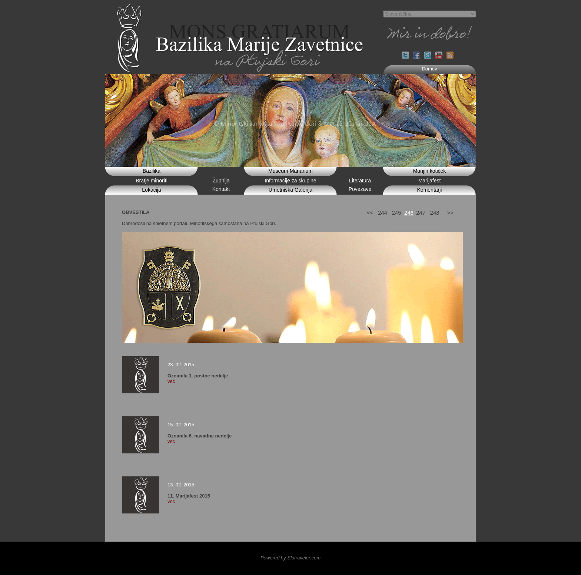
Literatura (360, 181)
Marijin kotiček (429, 171)
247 (420, 212)
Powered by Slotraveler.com (290, 558)
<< (370, 212)
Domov (429, 69)
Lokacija (151, 190)
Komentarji (429, 190)
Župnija (221, 181)
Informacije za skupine (290, 181)
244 (382, 212)
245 (396, 212)
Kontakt (221, 189)
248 (434, 212)
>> (450, 212)
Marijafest (429, 181)
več (171, 381)
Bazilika (151, 171)
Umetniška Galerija (290, 190)
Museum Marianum (290, 171)
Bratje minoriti (151, 181)
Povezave (360, 189)
